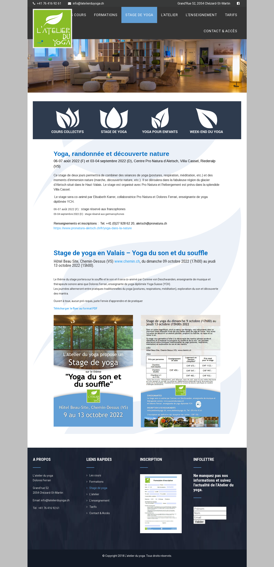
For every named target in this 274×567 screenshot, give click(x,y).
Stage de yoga (139, 15)
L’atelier (169, 15)
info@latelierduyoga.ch (86, 3)
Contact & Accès (220, 31)
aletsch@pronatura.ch (151, 223)
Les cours (76, 15)
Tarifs (231, 15)
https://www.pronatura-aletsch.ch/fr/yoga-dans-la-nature (93, 228)
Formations (105, 15)
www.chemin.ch (127, 261)
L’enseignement (201, 15)
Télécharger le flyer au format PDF (75, 308)
